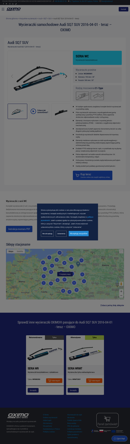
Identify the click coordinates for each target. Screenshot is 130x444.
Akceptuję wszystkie (78, 233)
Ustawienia (61, 234)
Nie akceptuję (47, 234)
